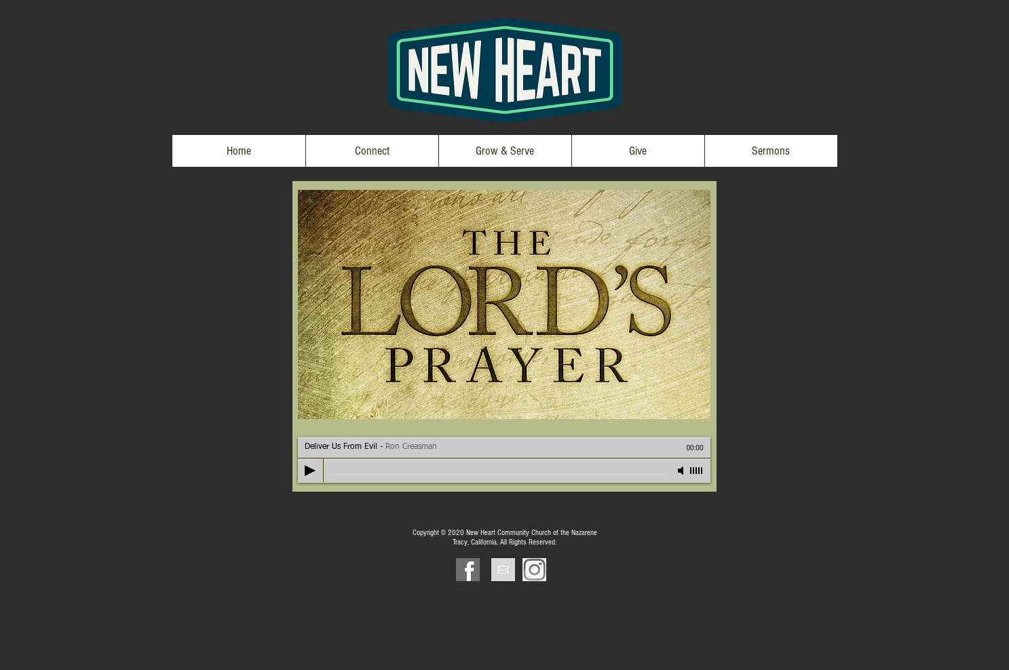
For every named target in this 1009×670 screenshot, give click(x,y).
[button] (371, 151)
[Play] (310, 470)
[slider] (697, 470)
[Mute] (682, 470)
